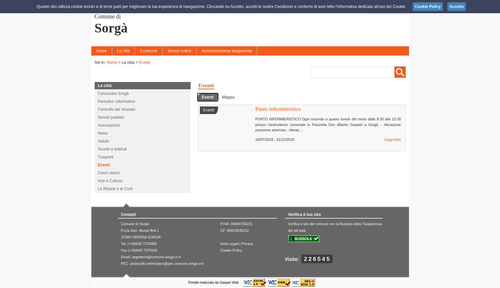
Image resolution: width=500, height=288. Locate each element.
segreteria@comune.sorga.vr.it (156, 257)
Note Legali (229, 244)
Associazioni (109, 125)
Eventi (144, 62)
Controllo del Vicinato (116, 109)
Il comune (148, 51)
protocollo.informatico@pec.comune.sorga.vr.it (167, 264)
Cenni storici (109, 173)
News (103, 133)
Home (101, 51)
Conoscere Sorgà (113, 93)
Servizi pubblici (111, 117)
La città (123, 51)
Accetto (456, 6)
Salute (103, 141)
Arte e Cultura (110, 181)
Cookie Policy (231, 250)
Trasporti (106, 157)
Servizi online (179, 51)
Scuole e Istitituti (112, 149)
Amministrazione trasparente (227, 51)
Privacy (247, 244)
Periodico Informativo (116, 101)
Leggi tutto (392, 140)
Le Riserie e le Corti (115, 188)
